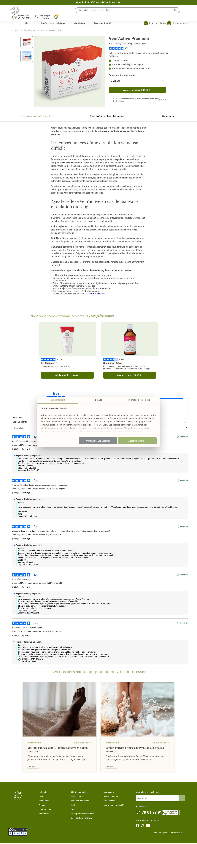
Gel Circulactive (53, 364)
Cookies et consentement (81, 819)
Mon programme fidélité (114, 806)
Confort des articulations (53, 19)
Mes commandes (111, 798)
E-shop (42, 798)
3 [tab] (163, 101)
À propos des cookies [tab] (139, 400)
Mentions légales (160, 834)
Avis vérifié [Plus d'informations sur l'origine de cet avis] (184, 438)
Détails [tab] (98, 400)
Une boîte (115, 82)
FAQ (73, 806)
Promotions (44, 802)
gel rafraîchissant (96, 295)
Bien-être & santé (102, 19)
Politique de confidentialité (82, 815)
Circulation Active (113, 364)
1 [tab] (159, 101)
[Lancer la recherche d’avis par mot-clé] (186, 429)
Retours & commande (80, 802)
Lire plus (31, 767)
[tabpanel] (134, 101)
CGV (73, 811)
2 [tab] (161, 101)
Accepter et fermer (137, 441)
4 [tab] (165, 101)
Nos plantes (44, 815)
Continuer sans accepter (98, 441)
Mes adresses (109, 802)
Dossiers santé (45, 811)
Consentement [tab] (58, 400)
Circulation (79, 19)
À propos (42, 806)
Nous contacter (77, 798)
